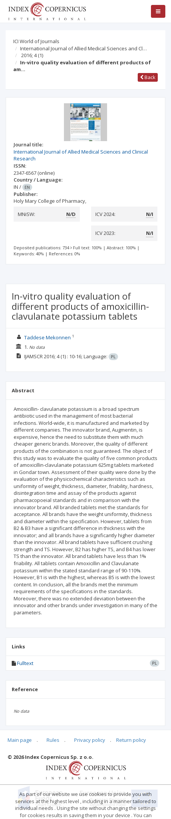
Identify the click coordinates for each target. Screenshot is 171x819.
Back (147, 77)
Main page (20, 740)
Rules (53, 740)
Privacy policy (89, 740)
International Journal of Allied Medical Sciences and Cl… (83, 48)
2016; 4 (32, 55)
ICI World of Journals (36, 41)
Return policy (131, 740)
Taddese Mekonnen (47, 337)
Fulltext (25, 663)
